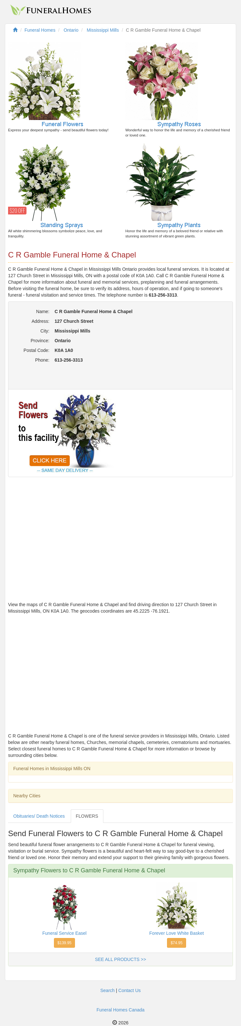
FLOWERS (87, 816)
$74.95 (177, 943)
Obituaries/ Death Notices (39, 816)
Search (107, 990)
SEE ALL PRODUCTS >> (120, 959)
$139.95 (64, 943)
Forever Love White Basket (176, 933)
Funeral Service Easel (64, 933)
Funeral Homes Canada (121, 1009)
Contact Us (129, 990)
